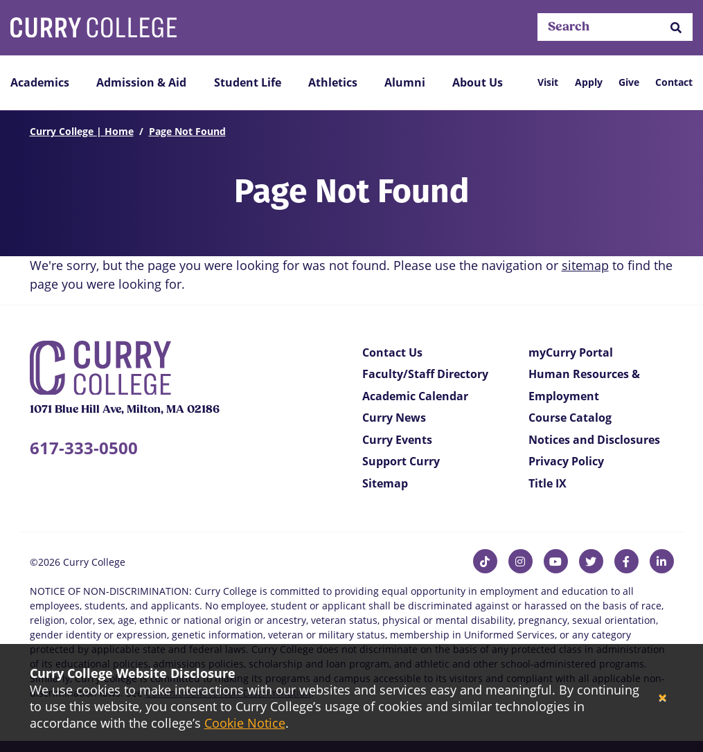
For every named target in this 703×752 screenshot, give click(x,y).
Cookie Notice (244, 723)
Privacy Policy (566, 461)
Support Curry (401, 461)
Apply (589, 82)
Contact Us (392, 352)
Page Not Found (187, 131)
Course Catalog (570, 417)
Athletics (332, 82)
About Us (477, 82)
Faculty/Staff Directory (425, 374)
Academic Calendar (415, 396)
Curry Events (397, 439)
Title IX (547, 483)
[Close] (662, 698)
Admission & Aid (141, 82)
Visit (547, 82)
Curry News (394, 417)
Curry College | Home (82, 131)
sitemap (585, 265)
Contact (674, 82)
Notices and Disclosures (594, 439)
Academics (39, 82)
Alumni (404, 82)
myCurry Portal (570, 352)
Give (629, 82)
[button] (676, 27)
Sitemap (385, 483)
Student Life (247, 82)
